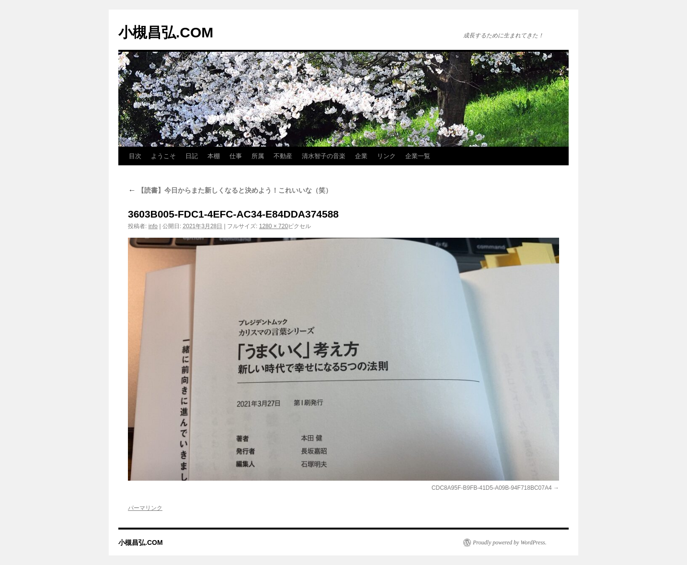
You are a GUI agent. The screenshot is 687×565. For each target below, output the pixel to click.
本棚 (213, 156)
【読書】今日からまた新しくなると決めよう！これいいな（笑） (230, 190)
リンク (386, 156)
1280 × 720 (273, 226)
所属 (258, 156)
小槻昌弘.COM (165, 32)
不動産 (283, 156)
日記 (191, 156)
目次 (135, 156)
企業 (361, 156)
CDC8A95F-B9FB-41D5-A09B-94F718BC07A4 (492, 487)
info (153, 226)
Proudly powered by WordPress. (510, 542)
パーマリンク (145, 508)
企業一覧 (417, 156)
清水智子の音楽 (323, 156)
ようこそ (163, 156)
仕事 (235, 156)
